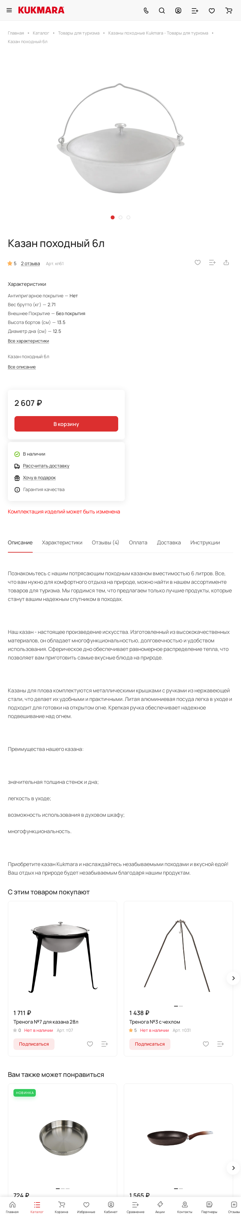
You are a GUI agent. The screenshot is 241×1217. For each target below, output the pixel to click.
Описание (20, 542)
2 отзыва (30, 263)
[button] (113, 217)
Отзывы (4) (106, 542)
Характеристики (62, 542)
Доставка (169, 542)
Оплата (138, 542)
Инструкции (205, 542)
